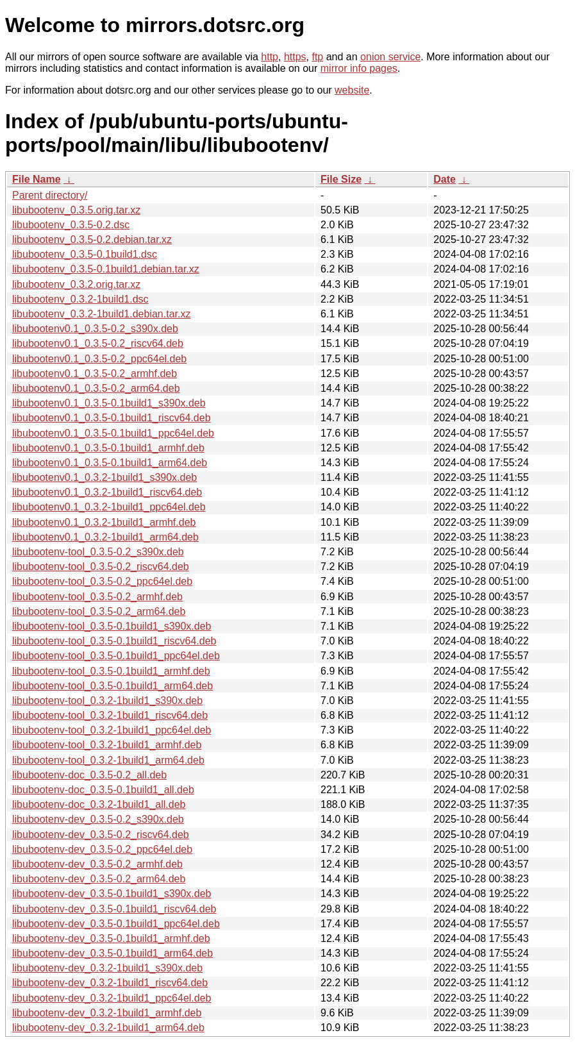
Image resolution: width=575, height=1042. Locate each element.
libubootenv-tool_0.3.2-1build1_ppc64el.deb (111, 730)
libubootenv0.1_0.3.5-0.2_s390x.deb (95, 328)
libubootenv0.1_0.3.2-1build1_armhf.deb (104, 522)
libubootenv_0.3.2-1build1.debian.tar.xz (101, 313)
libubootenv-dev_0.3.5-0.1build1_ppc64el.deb (116, 923)
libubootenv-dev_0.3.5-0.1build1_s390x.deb (111, 893)
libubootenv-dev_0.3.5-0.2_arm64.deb (98, 878)
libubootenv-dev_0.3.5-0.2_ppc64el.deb (102, 849)
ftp (317, 56)
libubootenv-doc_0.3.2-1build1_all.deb (98, 804)
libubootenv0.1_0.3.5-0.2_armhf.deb (94, 373)
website (352, 90)
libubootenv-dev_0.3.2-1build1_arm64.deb (108, 1027)
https (295, 56)
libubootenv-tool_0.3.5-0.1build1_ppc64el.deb (116, 655)
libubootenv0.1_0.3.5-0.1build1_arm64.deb (109, 462)
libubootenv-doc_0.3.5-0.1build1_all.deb (103, 789)
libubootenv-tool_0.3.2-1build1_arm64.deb (108, 760)
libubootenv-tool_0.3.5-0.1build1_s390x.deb (111, 626)
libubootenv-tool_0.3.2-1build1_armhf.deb (106, 744)
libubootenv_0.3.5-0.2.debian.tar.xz (92, 239)
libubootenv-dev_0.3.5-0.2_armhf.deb (97, 864)
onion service (390, 56)
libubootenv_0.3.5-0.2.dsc (70, 224)
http (269, 56)
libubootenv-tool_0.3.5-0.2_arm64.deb (98, 611)
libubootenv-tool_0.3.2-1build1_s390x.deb (107, 700)
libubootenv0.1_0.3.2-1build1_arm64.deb (105, 537)
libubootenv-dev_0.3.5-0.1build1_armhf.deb (111, 938)
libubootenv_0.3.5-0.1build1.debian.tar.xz (105, 269)
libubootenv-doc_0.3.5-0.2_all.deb (89, 774)
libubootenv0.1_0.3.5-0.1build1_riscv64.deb (111, 417)
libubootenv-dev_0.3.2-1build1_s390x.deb (107, 967)
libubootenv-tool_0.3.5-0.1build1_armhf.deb (111, 671)
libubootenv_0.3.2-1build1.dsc (80, 299)
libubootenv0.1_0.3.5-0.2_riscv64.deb (97, 343)
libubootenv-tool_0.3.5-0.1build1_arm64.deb (112, 685)
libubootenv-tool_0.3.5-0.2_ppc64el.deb (102, 581)
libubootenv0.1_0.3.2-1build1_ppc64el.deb (109, 506)
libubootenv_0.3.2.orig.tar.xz (76, 284)
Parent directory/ (49, 195)
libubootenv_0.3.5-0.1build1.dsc (84, 254)
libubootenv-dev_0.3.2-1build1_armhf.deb (106, 1012)
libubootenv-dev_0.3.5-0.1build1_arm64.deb (112, 953)
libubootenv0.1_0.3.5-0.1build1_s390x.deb (109, 403)
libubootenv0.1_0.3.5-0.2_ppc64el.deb (99, 358)
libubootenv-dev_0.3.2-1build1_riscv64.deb (110, 982)
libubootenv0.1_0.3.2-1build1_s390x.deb (104, 477)
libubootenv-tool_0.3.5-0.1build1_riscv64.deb (114, 640)
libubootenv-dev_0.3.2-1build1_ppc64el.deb (111, 998)
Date (444, 179)
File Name (36, 179)
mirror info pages (359, 68)
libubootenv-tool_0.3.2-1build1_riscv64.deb (110, 715)
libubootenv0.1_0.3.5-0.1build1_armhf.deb (108, 447)
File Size (341, 179)
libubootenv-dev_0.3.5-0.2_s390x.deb (98, 819)
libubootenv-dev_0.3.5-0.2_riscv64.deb (100, 834)
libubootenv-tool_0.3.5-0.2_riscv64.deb (100, 566)
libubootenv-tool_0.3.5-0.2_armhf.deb (97, 596)
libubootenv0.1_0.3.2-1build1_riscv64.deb (107, 492)
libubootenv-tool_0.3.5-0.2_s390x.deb (98, 551)
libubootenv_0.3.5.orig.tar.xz (76, 210)
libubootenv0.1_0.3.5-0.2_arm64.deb (96, 388)
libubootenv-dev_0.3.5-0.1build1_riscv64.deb (114, 908)
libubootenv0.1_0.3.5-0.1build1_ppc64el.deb (113, 433)
